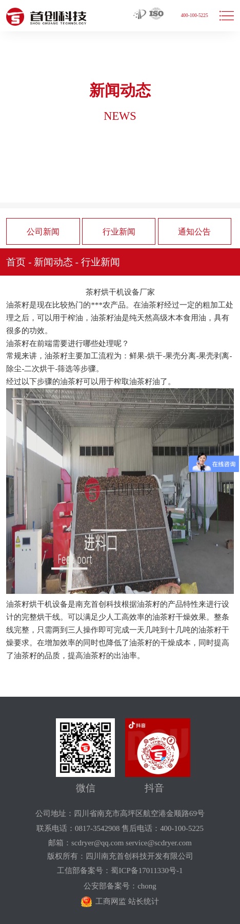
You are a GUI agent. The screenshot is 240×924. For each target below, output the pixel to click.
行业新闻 (119, 232)
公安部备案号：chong (120, 886)
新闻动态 (53, 262)
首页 (16, 262)
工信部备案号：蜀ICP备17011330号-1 (120, 870)
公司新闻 (43, 232)
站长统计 (143, 901)
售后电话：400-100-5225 (163, 828)
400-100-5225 (194, 15)
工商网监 (110, 901)
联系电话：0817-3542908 (77, 828)
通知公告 (194, 232)
